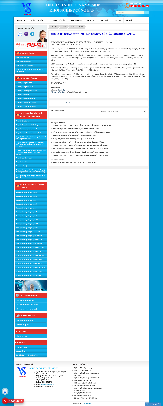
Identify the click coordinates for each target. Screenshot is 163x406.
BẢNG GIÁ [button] (90, 20)
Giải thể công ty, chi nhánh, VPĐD (27, 355)
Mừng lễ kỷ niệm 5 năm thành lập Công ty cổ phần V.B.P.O (73, 139)
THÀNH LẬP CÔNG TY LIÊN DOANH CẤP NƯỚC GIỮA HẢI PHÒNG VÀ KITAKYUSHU (82, 125)
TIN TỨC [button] (118, 20)
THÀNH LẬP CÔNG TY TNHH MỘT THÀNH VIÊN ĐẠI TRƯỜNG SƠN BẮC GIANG (80, 145)
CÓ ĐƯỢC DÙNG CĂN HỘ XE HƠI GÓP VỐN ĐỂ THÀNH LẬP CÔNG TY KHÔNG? (81, 152)
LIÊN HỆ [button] (129, 20)
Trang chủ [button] (20, 20)
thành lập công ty (65, 90)
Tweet (68, 103)
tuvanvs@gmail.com (47, 384)
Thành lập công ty (22, 347)
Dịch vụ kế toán (57, 92)
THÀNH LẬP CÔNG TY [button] (38, 20)
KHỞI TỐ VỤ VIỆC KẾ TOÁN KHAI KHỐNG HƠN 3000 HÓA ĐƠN (75, 162)
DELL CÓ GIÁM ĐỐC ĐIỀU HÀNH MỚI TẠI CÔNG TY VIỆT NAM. (74, 135)
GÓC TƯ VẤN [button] (104, 20)
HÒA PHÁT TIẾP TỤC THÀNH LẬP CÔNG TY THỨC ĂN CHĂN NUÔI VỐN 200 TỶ (80, 149)
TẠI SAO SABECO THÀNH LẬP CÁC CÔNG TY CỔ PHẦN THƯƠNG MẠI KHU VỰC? (81, 132)
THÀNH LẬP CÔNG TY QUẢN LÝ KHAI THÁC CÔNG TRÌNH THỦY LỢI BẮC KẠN (80, 155)
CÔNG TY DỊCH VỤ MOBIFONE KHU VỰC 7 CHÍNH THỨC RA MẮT (76, 129)
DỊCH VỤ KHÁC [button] (76, 20)
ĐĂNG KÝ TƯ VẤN (153, 404)
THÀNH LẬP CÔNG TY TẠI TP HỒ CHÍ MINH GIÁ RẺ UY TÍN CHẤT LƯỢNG (78, 142)
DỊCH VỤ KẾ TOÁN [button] (58, 20)
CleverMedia (87, 403)
